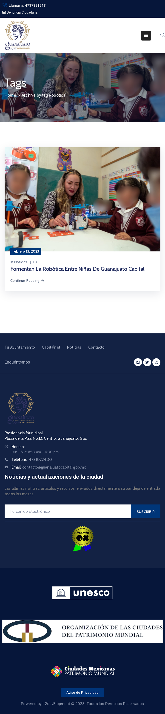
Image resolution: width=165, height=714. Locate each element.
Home (10, 95)
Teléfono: (31, 459)
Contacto (96, 347)
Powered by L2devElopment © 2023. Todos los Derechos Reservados (82, 703)
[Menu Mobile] (146, 36)
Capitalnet (51, 347)
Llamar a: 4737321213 (27, 5)
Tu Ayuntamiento (20, 347)
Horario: (18, 446)
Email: (48, 467)
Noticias (20, 262)
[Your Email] (68, 511)
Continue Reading (27, 280)
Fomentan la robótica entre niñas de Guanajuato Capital (77, 268)
